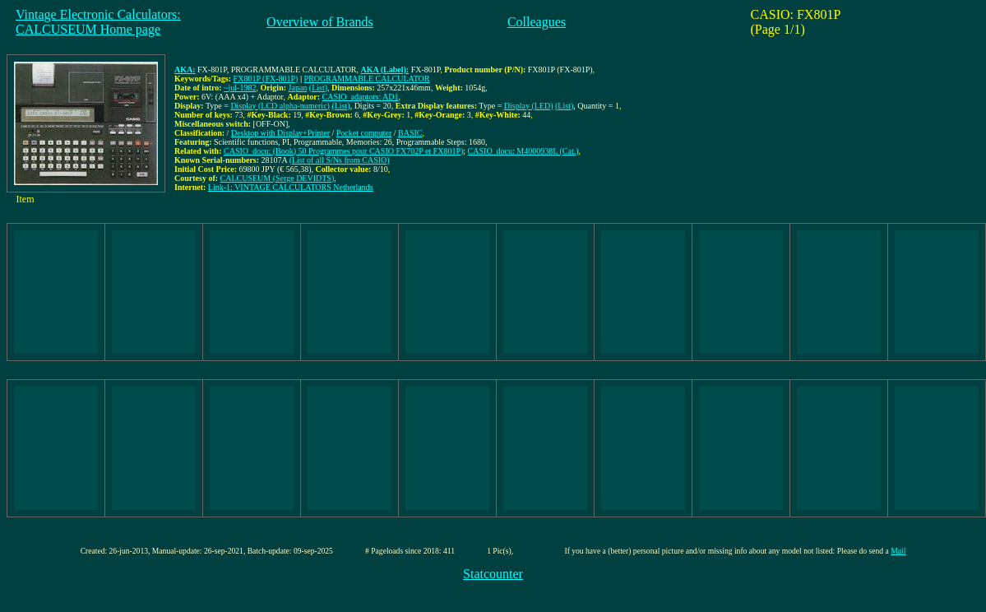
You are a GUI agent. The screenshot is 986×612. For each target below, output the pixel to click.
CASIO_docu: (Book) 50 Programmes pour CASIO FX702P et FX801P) (343, 150)
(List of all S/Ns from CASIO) (339, 160)
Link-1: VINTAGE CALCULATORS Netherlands (290, 187)
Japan (298, 87)
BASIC (410, 132)
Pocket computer (363, 132)
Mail (898, 550)
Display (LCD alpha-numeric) (280, 105)
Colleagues (536, 22)
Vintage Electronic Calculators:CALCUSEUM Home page (98, 21)
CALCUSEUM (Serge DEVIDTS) (277, 178)
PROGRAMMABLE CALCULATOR (367, 78)
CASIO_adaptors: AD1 (360, 96)
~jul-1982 (240, 87)
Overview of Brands (319, 22)
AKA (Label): (385, 69)
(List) (318, 87)
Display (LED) (528, 105)
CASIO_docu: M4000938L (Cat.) (523, 150)
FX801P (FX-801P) (266, 78)
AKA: (185, 69)
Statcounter (493, 574)
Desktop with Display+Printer (280, 132)
